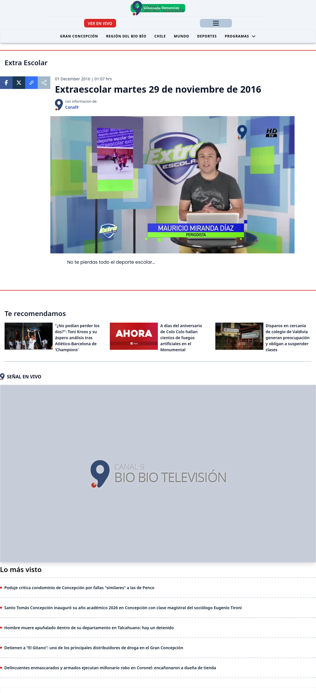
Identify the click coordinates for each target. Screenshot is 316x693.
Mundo (181, 36)
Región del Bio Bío (126, 36)
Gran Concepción (79, 36)
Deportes (207, 36)
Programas (240, 36)
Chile (160, 36)
